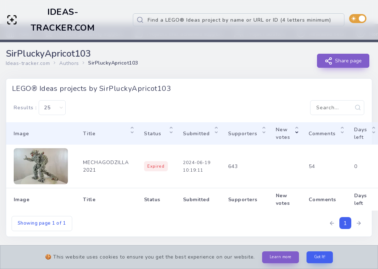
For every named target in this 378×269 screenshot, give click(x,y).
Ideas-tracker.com (28, 63)
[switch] (357, 18)
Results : (40, 107)
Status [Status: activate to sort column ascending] (152, 133)
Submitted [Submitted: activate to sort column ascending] (196, 133)
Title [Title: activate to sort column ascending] (89, 133)
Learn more (280, 257)
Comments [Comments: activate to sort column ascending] (322, 133)
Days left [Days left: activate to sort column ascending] (360, 133)
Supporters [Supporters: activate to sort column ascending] (242, 133)
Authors (69, 63)
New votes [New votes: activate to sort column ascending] (283, 133)
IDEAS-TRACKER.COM (63, 20)
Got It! (319, 257)
